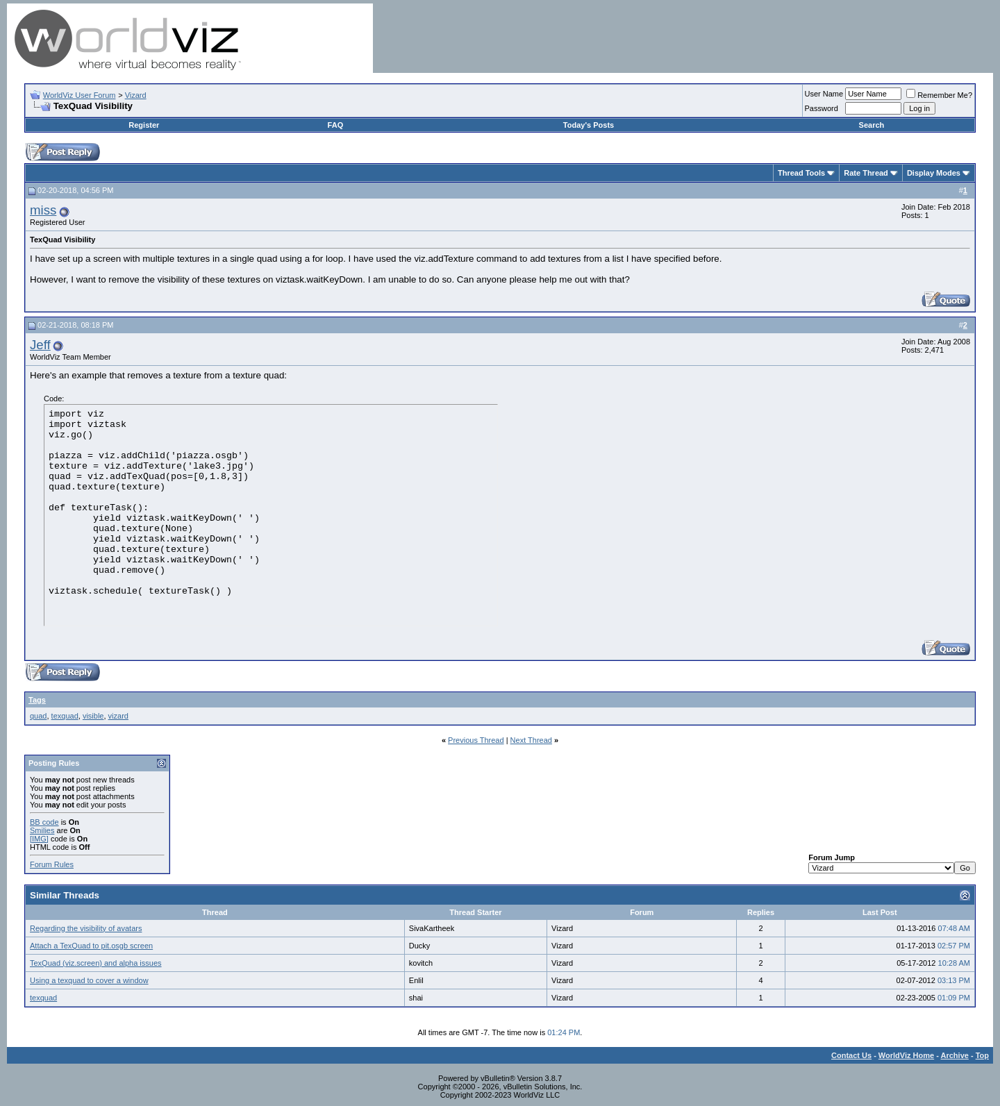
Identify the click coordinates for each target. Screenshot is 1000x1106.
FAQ (336, 125)
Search (872, 125)
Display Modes (933, 173)
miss (43, 210)
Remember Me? (939, 95)
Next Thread (531, 740)
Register (143, 125)
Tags (37, 700)
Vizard (136, 95)
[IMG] (39, 839)
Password (821, 108)
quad (38, 716)
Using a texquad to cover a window (89, 980)
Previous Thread (476, 740)
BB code (44, 822)
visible (93, 716)
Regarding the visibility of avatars (86, 928)
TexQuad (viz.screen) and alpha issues (96, 963)
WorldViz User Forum (79, 95)
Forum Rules (52, 864)
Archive (955, 1055)
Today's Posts (588, 125)
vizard (118, 716)
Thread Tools (801, 173)
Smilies (42, 830)
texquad (64, 716)
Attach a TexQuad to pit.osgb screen (91, 945)
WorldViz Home (906, 1055)
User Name (824, 94)
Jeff (40, 344)
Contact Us (851, 1055)
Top (982, 1055)
